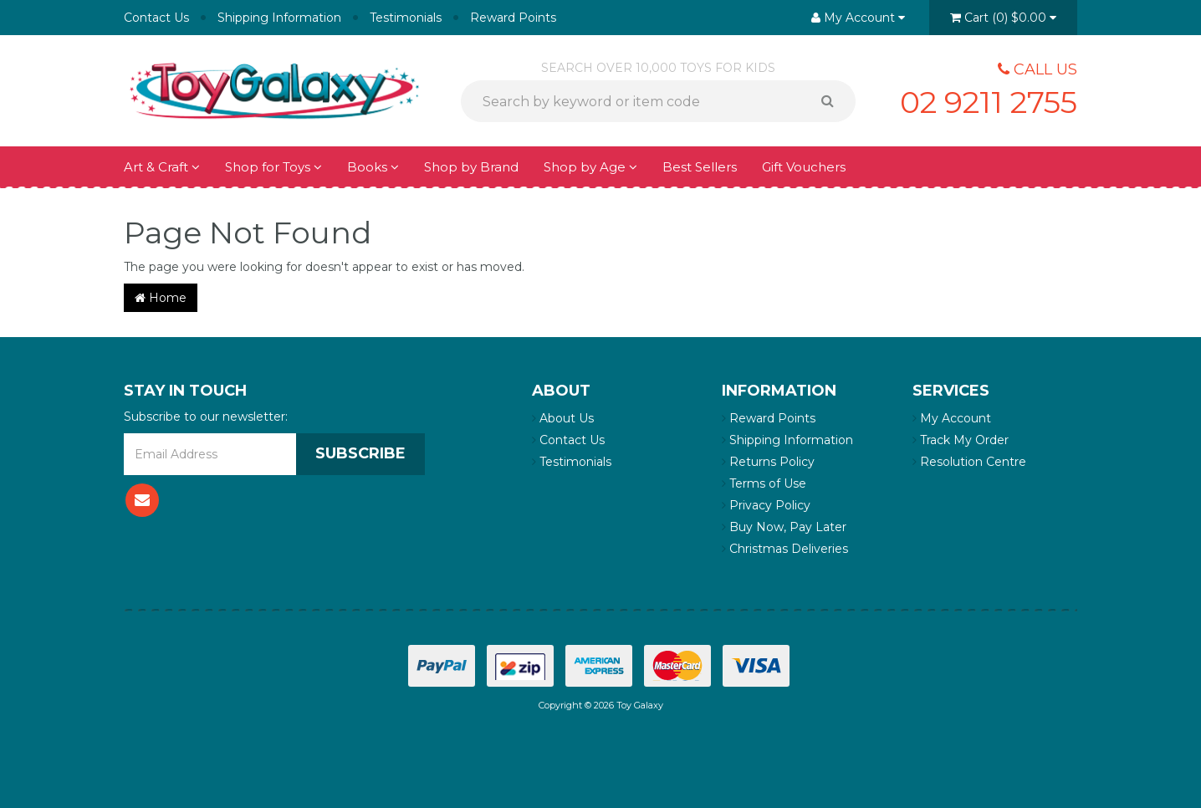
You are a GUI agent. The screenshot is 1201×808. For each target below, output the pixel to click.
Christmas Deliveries (785, 548)
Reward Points (513, 17)
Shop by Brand (471, 167)
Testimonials (406, 17)
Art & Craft (162, 167)
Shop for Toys (273, 167)
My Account (951, 418)
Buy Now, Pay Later (784, 526)
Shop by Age (590, 167)
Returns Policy (768, 461)
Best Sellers (699, 167)
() (1003, 17)
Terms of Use (764, 483)
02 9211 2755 (988, 102)
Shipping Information (279, 17)
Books (373, 167)
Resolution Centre (969, 461)
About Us (563, 418)
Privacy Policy (766, 505)
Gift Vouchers (804, 167)
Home (161, 297)
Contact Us (156, 17)
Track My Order (960, 439)
